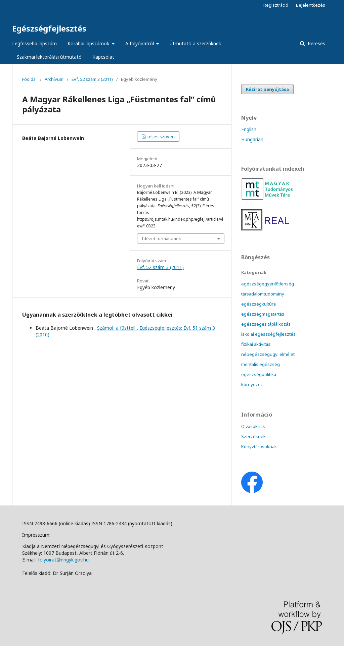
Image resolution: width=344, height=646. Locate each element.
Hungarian (252, 139)
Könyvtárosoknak (259, 446)
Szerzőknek (253, 436)
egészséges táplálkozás (266, 324)
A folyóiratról (140, 43)
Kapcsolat (103, 57)
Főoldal (29, 79)
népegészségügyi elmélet (268, 354)
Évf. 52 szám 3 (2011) (92, 79)
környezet (251, 384)
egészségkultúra (258, 304)
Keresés (315, 43)
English (248, 129)
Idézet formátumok (161, 238)
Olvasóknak (253, 426)
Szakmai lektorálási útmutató (49, 57)
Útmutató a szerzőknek (195, 43)
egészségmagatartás (262, 314)
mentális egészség (260, 364)
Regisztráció (275, 5)
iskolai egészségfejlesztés (268, 334)
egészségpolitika (258, 374)
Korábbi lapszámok (89, 43)
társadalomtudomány (262, 294)
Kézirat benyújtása (267, 89)
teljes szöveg (160, 136)
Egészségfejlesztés (49, 28)
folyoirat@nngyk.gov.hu (63, 559)
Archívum (54, 79)
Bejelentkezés (310, 5)
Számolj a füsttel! (117, 328)
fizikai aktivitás (255, 344)
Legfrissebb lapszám (34, 43)
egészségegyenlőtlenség (267, 284)
